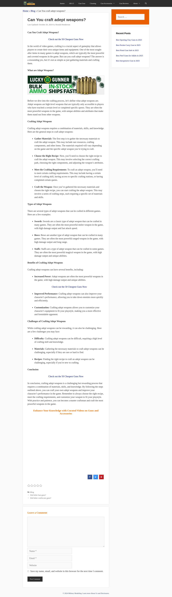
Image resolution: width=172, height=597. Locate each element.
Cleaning (93, 3)
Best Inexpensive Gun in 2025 (128, 61)
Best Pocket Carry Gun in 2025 (128, 45)
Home (25, 11)
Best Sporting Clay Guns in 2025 (129, 40)
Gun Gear (82, 3)
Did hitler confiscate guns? (40, 498)
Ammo (62, 3)
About (137, 3)
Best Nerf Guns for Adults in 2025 (129, 56)
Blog (33, 11)
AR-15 (71, 3)
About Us (94, 593)
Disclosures (105, 593)
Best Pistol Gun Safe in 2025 (127, 50)
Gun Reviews (124, 3)
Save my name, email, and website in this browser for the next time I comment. (66, 571)
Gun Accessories (109, 3)
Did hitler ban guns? (38, 495)
